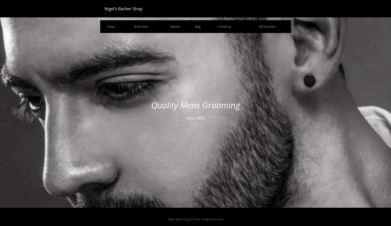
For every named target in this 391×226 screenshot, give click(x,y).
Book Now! (141, 27)
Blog (198, 27)
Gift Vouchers (267, 27)
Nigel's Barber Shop (123, 8)
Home (111, 27)
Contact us (224, 27)
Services (175, 27)
